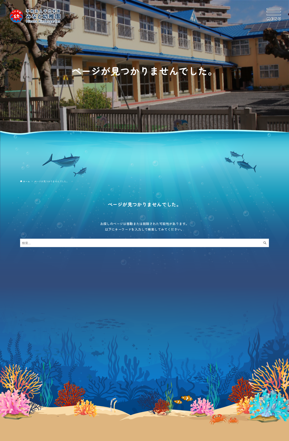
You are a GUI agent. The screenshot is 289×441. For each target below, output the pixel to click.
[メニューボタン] (274, 14)
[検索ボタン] (265, 243)
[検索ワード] (144, 243)
